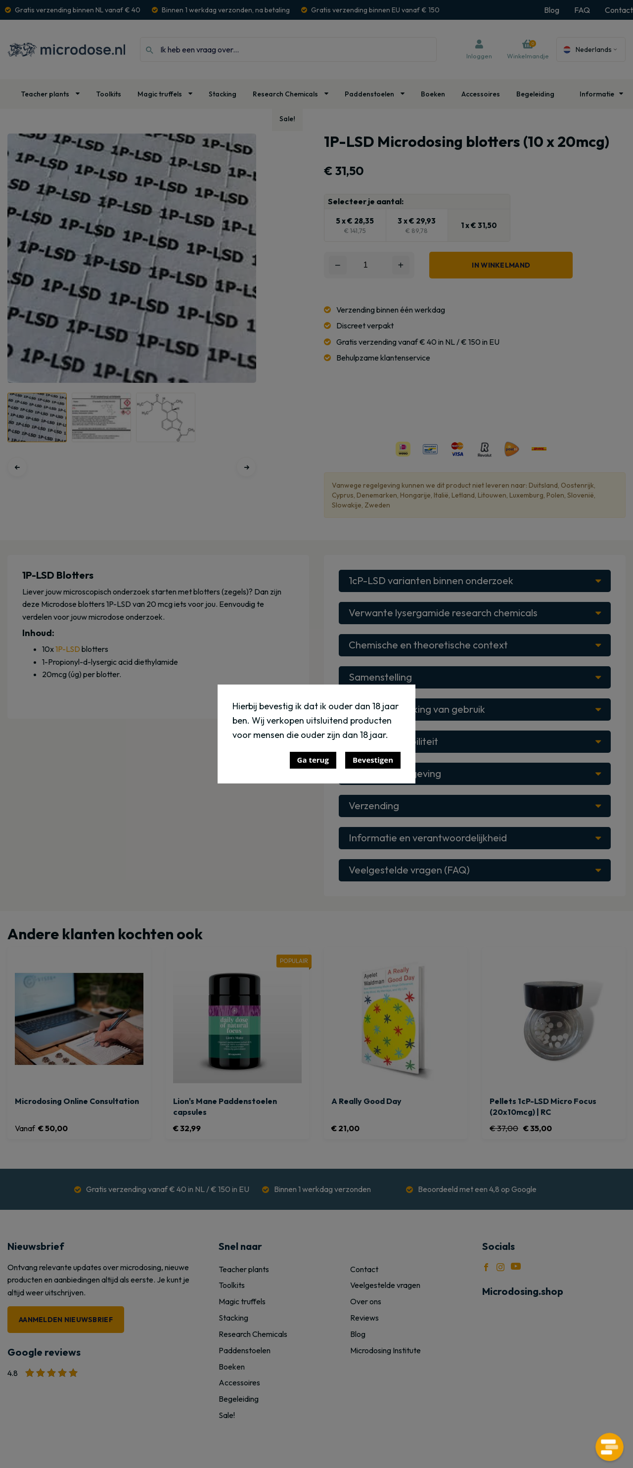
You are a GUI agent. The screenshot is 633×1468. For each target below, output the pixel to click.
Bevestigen (373, 760)
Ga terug (313, 760)
